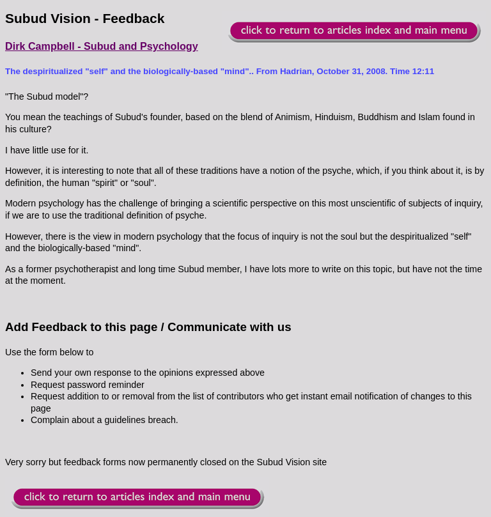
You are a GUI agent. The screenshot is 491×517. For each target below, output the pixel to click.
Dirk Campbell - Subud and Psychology (101, 46)
